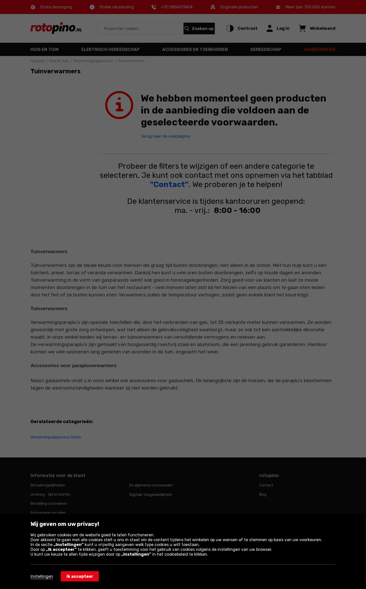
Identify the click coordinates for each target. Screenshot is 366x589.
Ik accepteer (80, 576)
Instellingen (41, 576)
